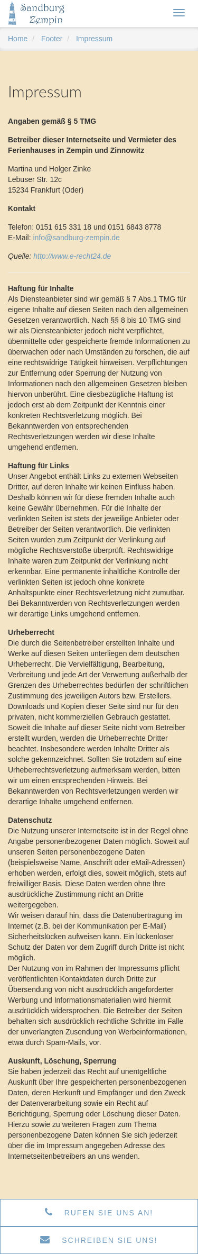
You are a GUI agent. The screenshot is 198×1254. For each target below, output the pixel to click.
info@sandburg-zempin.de (76, 237)
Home (17, 38)
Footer (51, 38)
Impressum (94, 38)
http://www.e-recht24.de (72, 256)
